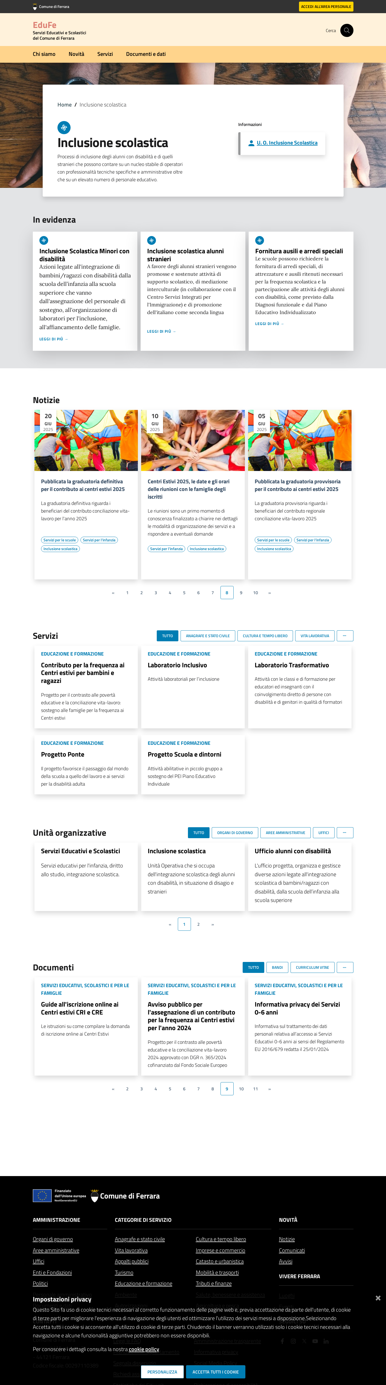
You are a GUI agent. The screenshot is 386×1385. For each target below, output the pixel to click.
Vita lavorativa (131, 1250)
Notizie (287, 1239)
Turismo (124, 1272)
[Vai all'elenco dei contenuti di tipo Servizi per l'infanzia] (99, 540)
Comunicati (292, 1250)
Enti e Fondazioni (52, 1272)
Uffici (38, 1261)
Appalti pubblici (132, 1261)
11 (255, 1088)
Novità (76, 54)
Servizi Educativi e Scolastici (80, 851)
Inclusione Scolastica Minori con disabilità (84, 255)
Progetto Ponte (62, 754)
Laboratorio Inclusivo (177, 665)
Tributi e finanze (214, 1283)
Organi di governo (53, 1239)
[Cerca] (346, 30)
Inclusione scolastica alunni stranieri (185, 255)
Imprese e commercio (220, 1250)
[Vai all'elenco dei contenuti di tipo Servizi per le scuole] (59, 540)
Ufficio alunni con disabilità (293, 851)
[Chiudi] (378, 1297)
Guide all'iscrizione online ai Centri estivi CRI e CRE (79, 1008)
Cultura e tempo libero (221, 1239)
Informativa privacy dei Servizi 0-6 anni (297, 1008)
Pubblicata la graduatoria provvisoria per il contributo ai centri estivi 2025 (298, 485)
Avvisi (285, 1261)
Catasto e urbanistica (220, 1261)
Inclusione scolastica (177, 851)
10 (255, 592)
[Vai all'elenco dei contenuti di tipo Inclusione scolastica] (60, 548)
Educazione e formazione (143, 1283)
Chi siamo (44, 54)
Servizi (105, 54)
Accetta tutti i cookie (216, 1372)
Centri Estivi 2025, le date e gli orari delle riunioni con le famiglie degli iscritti (189, 489)
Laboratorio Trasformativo (292, 665)
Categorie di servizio (143, 1220)
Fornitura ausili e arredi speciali (299, 251)
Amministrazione (56, 1220)
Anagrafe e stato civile (140, 1239)
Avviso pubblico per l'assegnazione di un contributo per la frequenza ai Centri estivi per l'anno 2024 (191, 1016)
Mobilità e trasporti (217, 1272)
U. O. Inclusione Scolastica (287, 142)
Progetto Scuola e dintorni (184, 754)
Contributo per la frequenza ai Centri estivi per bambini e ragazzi (82, 673)
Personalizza (162, 1372)
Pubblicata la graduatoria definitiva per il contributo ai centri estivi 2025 (83, 485)
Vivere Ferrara (299, 1276)
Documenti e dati (146, 54)
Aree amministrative (56, 1250)
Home (64, 104)
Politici (40, 1283)
